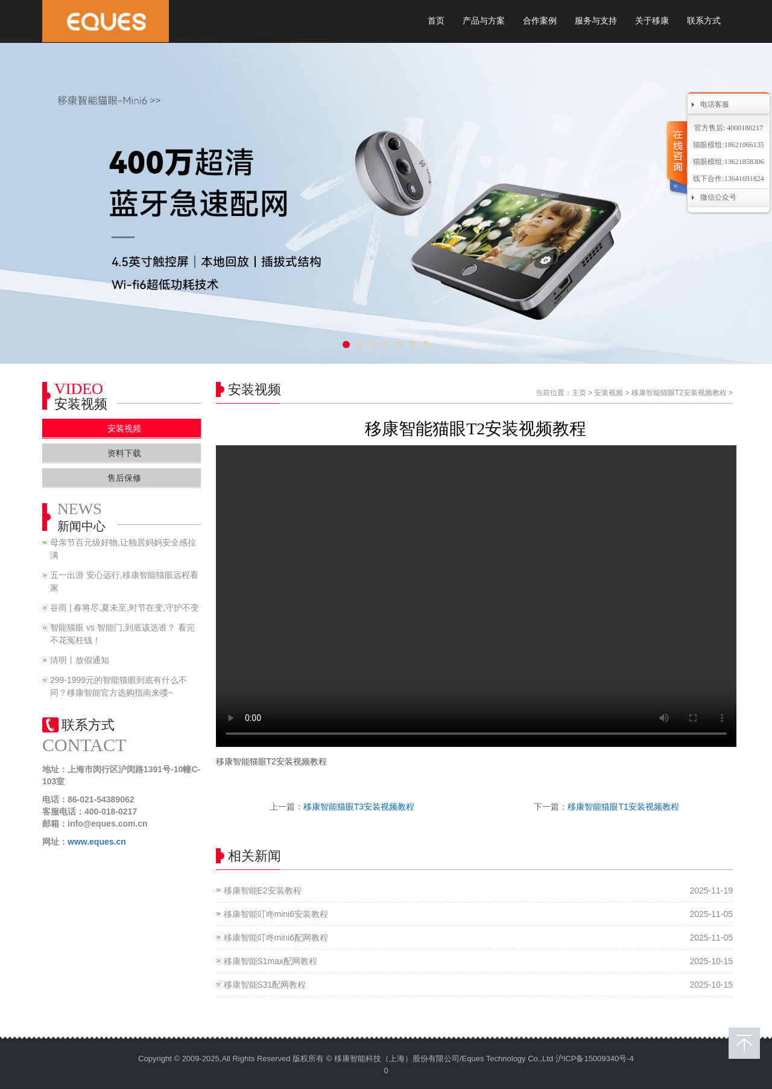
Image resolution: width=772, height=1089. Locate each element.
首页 (436, 20)
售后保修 (124, 478)
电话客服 (714, 104)
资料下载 (124, 453)
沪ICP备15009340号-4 (594, 1058)
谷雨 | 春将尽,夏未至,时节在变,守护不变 (124, 607)
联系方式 (704, 20)
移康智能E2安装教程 (263, 890)
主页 (579, 393)
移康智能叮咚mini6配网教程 (276, 937)
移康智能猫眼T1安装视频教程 (623, 806)
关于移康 (652, 20)
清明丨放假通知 (79, 660)
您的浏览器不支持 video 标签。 (476, 596)
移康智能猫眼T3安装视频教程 (358, 806)
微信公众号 (718, 197)
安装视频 (608, 393)
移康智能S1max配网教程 (271, 961)
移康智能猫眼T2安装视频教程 (679, 393)
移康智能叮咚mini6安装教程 (276, 914)
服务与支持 (596, 20)
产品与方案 (484, 20)
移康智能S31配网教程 (265, 984)
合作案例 (540, 20)
